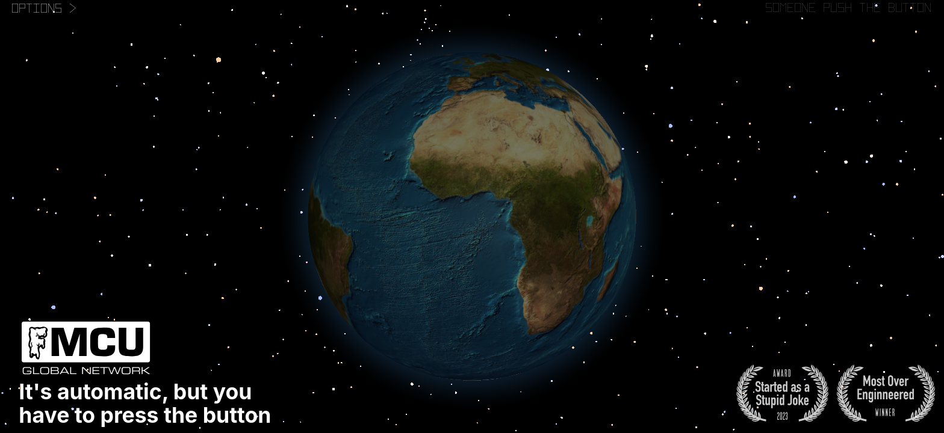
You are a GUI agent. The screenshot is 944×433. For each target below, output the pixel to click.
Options (44, 7)
